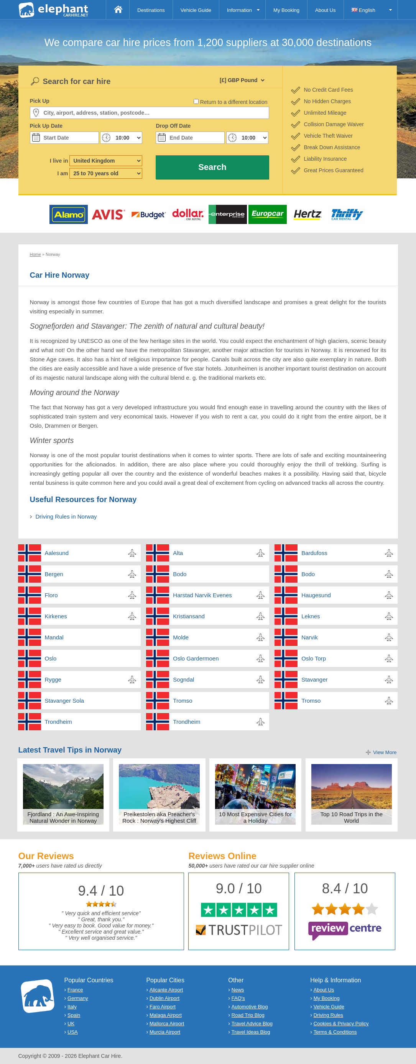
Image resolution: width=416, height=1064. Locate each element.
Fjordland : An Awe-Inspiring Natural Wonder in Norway (63, 817)
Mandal (54, 637)
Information (239, 10)
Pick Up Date (46, 126)
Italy (72, 1007)
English (363, 10)
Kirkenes (56, 616)
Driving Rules (328, 1015)
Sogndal (183, 679)
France (75, 990)
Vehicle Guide (196, 10)
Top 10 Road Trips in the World (351, 817)
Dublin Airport (164, 998)
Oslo (51, 658)
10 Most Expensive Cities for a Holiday (255, 817)
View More (384, 752)
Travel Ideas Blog (251, 1032)
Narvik (309, 637)
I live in (59, 161)
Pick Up (39, 101)
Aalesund (57, 553)
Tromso (182, 700)
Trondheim (58, 721)
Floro (51, 595)
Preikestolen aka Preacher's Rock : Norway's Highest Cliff (159, 817)
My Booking (286, 10)
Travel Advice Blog (252, 1023)
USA (72, 1032)
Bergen (54, 574)
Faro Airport (163, 1007)
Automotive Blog (250, 1007)
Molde (181, 637)
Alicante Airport (166, 990)
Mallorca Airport (167, 1023)
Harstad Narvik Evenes (202, 595)
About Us (325, 10)
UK (70, 1023)
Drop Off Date (173, 126)
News (238, 990)
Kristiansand (189, 616)
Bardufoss (314, 553)
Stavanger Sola (64, 700)
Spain (73, 1015)
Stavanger (314, 679)
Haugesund (316, 595)
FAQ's (238, 998)
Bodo (179, 574)
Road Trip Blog (248, 1015)
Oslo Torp (313, 658)
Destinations (151, 10)
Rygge (53, 679)
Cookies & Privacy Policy (341, 1023)
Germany (77, 998)
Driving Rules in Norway (66, 516)
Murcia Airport (165, 1032)
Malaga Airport (166, 1015)
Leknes (310, 616)
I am (62, 173)
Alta (178, 553)
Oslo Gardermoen (196, 658)
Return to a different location (234, 102)
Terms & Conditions (335, 1032)
